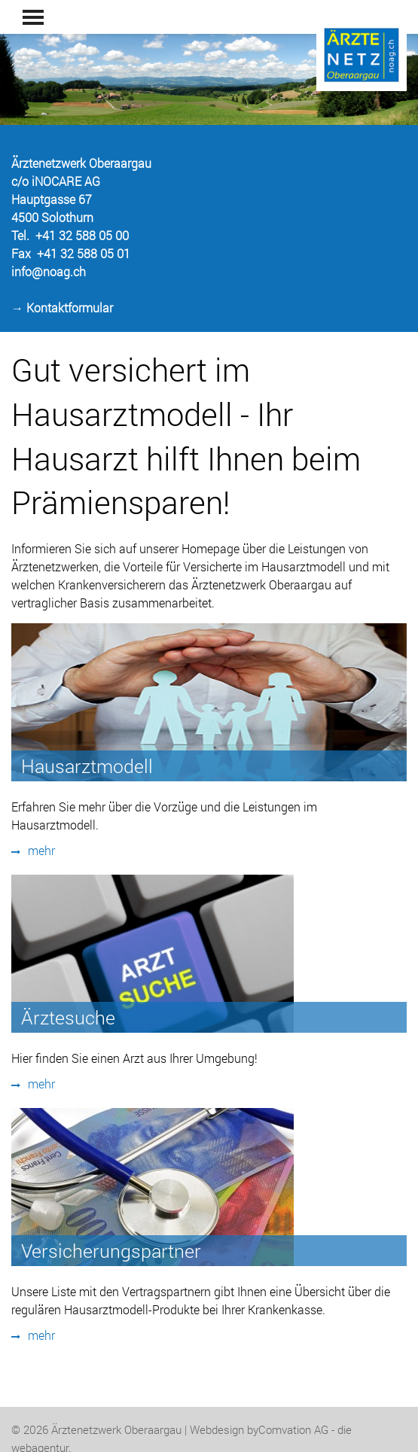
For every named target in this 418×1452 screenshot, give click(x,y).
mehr (33, 850)
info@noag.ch (48, 271)
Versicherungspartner (111, 1250)
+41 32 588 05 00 (82, 235)
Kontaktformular (69, 307)
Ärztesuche (68, 1017)
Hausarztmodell (87, 765)
